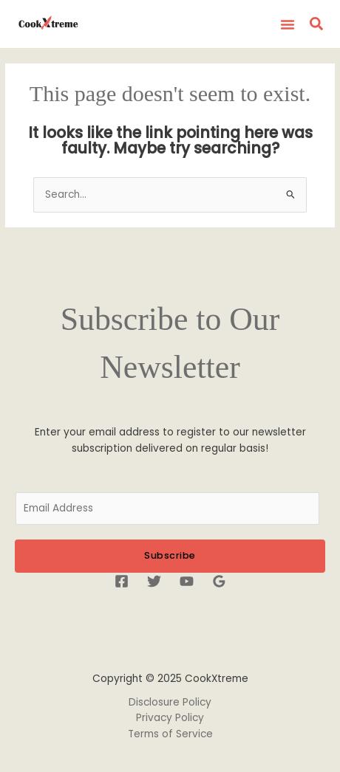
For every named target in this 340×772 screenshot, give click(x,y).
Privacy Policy (170, 718)
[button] (287, 24)
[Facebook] (122, 581)
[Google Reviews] (219, 581)
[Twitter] (154, 581)
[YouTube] (187, 581)
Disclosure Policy (170, 702)
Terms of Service (170, 734)
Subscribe (170, 555)
